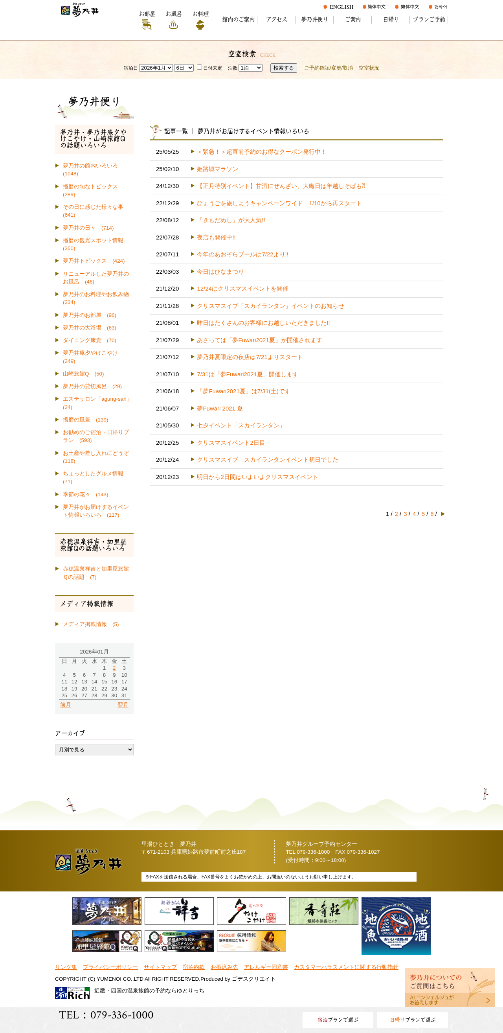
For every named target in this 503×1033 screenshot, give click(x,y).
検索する (284, 68)
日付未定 (209, 68)
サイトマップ (160, 967)
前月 (65, 705)
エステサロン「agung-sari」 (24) (98, 403)
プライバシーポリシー (110, 967)
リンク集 (66, 967)
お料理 (200, 14)
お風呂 (173, 14)
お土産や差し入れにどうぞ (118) (98, 457)
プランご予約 (429, 19)
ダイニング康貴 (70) (89, 340)
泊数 (232, 68)
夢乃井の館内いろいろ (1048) (93, 170)
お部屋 (147, 14)
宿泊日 (131, 68)
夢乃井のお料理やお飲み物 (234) (98, 298)
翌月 (123, 705)
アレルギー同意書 (266, 967)
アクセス (276, 19)
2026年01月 (94, 652)
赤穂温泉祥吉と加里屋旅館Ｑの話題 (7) (96, 573)
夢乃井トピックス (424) (94, 261)
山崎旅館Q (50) (83, 374)
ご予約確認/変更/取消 (328, 68)
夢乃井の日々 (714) (88, 228)
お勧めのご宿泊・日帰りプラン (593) (96, 436)
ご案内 (353, 19)
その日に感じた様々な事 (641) (96, 211)
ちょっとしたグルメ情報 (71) (96, 477)
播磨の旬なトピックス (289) (93, 190)
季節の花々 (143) (85, 494)
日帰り (391, 19)
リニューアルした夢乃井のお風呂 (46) (96, 278)
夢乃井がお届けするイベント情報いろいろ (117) (96, 511)
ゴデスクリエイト (254, 979)
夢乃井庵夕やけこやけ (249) (93, 357)
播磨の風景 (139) (85, 420)
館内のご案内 (238, 19)
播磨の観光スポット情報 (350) (96, 244)
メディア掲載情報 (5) (91, 624)
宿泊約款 (194, 967)
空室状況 (369, 68)
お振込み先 (224, 967)
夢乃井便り (314, 19)
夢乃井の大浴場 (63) (89, 328)
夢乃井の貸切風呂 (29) (92, 386)
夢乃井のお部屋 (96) (89, 315)
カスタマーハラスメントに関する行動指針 (346, 967)
